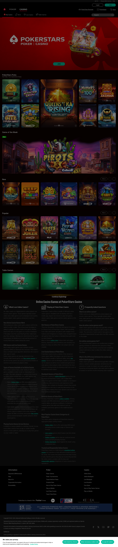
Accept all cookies (107, 542)
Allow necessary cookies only (90, 542)
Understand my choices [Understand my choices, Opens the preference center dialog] (70, 542)
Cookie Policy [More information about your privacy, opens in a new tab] (34, 544)
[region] (59, 542)
